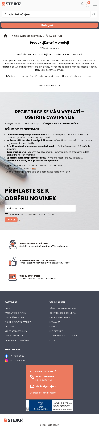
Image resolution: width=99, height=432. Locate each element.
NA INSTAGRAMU (17, 360)
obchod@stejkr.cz (46, 386)
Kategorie (69, 25)
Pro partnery (56, 331)
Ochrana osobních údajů (63, 313)
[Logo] (11, 4)
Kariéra (53, 326)
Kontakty (54, 340)
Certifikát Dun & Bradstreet (63, 335)
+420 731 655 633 (45, 376)
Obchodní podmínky (60, 317)
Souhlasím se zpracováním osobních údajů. (32, 214)
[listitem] (54, 278)
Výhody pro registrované (63, 308)
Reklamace (55, 322)
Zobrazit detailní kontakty (43, 392)
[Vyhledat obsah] (94, 14)
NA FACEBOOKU (17, 355)
